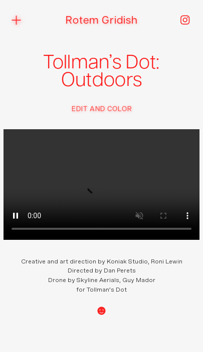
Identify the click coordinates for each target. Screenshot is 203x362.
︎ (184, 21)
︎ (16, 20)
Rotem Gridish (102, 21)
